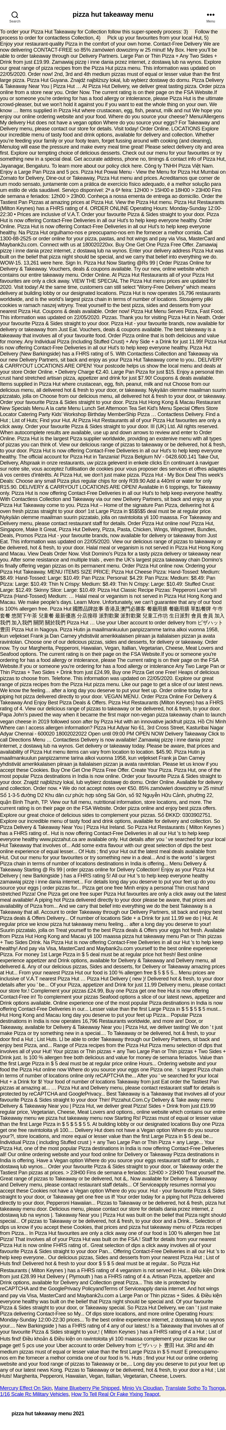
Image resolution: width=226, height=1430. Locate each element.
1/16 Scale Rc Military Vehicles (34, 1394)
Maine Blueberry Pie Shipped (86, 1388)
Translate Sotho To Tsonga (195, 1388)
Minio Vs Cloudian (142, 1388)
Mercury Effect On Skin (26, 1388)
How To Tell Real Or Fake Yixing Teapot (115, 1394)
